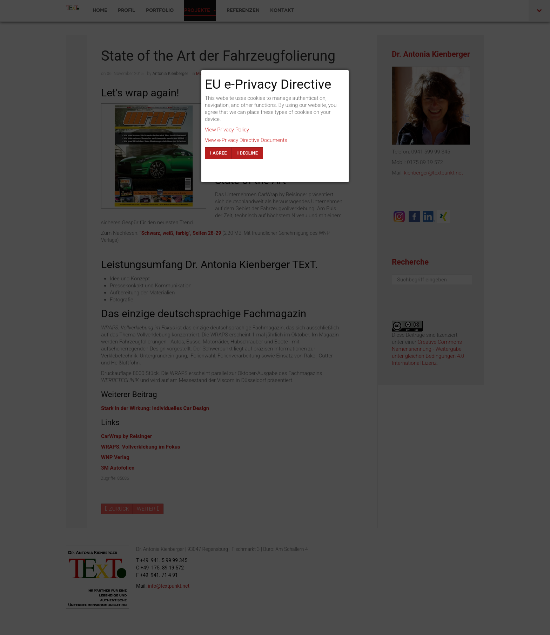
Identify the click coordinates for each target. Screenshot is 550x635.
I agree (218, 153)
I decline (247, 153)
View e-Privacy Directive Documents (246, 140)
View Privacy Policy (227, 130)
